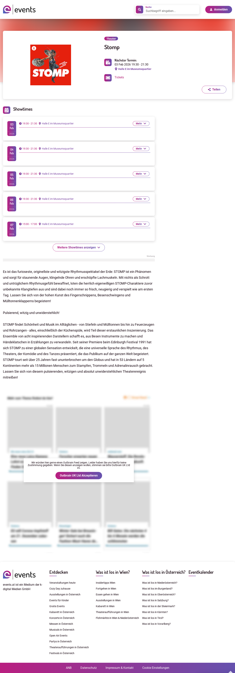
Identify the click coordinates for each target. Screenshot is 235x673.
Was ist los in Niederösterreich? (159, 582)
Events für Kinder (59, 600)
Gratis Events (57, 606)
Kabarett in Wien (105, 606)
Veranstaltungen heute (62, 582)
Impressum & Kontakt (119, 668)
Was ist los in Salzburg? (155, 600)
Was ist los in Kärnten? (155, 612)
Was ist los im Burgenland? (157, 588)
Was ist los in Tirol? (153, 617)
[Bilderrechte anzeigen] (34, 49)
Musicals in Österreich (61, 629)
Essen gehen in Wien (107, 594)
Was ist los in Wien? (113, 572)
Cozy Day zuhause (59, 588)
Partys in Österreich (60, 641)
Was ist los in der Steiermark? (158, 606)
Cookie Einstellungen (155, 668)
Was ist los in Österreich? (163, 572)
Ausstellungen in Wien (108, 600)
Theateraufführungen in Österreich (69, 647)
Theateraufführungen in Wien (112, 612)
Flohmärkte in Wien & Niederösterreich (117, 617)
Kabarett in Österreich (61, 612)
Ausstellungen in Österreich (64, 594)
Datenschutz (88, 668)
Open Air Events (58, 635)
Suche (148, 7)
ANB (69, 668)
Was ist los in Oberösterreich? (159, 594)
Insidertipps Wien (105, 582)
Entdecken (58, 572)
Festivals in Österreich (61, 653)
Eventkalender (201, 572)
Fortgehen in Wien (106, 588)
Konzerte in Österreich (62, 617)
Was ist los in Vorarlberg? (156, 623)
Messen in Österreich (61, 623)
